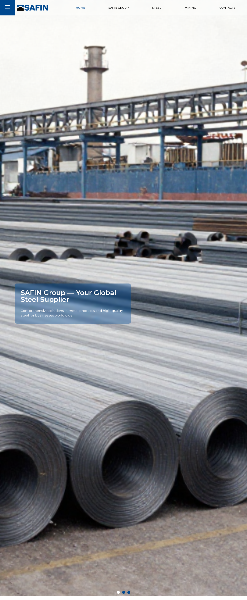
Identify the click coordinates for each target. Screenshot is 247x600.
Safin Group (118, 7)
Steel (156, 7)
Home (80, 7)
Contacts (227, 7)
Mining (190, 7)
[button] (118, 592)
